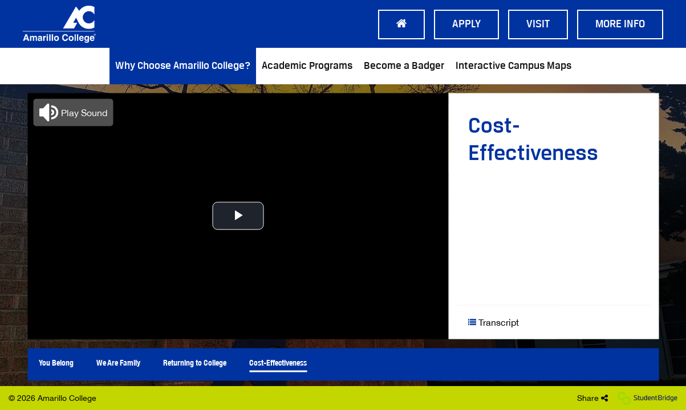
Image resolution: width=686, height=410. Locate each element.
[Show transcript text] (511, 322)
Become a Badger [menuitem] (404, 66)
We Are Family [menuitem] (118, 362)
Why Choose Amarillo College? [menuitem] (182, 66)
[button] (73, 112)
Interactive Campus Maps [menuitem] (513, 66)
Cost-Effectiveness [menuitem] (278, 362)
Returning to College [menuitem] (194, 362)
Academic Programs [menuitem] (307, 66)
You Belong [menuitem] (56, 362)
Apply (466, 24)
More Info (620, 24)
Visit (538, 24)
